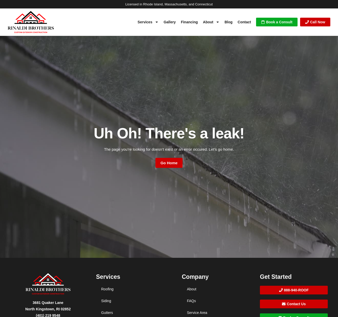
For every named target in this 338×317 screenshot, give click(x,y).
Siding (106, 301)
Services (148, 22)
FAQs (191, 301)
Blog (229, 22)
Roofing (107, 289)
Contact (244, 22)
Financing (189, 22)
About (211, 22)
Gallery (170, 22)
